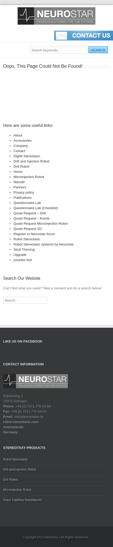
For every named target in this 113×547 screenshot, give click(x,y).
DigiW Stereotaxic (26, 156)
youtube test (22, 260)
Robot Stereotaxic (26, 239)
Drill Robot (21, 166)
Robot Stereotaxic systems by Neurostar (43, 244)
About (17, 135)
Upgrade (19, 255)
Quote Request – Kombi (31, 218)
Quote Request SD (27, 229)
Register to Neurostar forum (34, 234)
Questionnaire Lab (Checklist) (35, 208)
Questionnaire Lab (27, 203)
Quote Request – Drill (29, 213)
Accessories (22, 140)
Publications (22, 198)
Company (20, 146)
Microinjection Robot (28, 177)
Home (18, 172)
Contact (19, 151)
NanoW (19, 182)
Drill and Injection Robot (31, 161)
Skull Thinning (23, 249)
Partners (19, 187)
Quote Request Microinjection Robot (40, 223)
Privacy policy (23, 192)
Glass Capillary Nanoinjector (22, 500)
